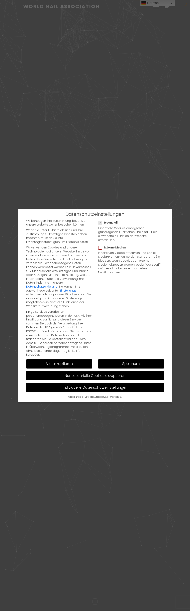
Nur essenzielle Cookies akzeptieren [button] (95, 375)
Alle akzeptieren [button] (59, 363)
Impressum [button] (115, 396)
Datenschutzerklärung (42, 287)
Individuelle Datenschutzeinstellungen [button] (95, 387)
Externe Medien (113, 247)
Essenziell (109, 223)
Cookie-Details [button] (75, 396)
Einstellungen (69, 291)
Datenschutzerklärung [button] (96, 396)
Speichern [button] (131, 363)
